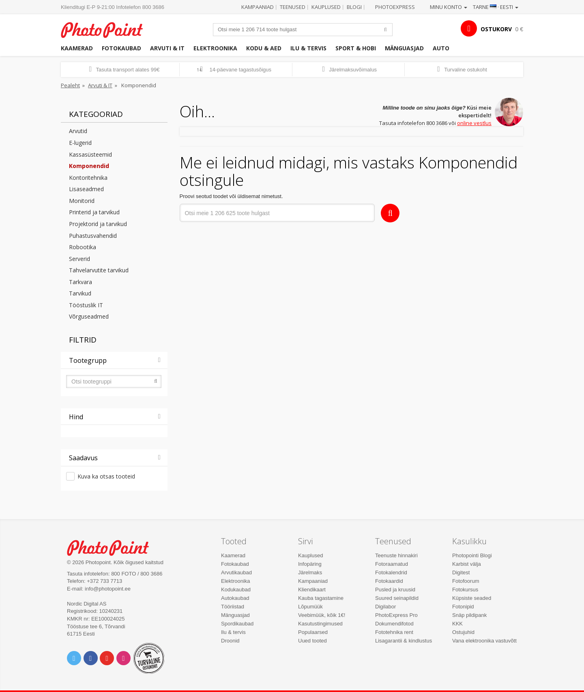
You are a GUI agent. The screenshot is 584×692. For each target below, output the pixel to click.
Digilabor (385, 607)
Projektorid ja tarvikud (98, 224)
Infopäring (310, 564)
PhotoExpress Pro (396, 615)
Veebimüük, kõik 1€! (321, 615)
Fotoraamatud (391, 564)
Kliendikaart (312, 589)
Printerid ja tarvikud (94, 212)
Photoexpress (395, 7)
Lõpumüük (310, 607)
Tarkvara (80, 282)
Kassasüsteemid (90, 154)
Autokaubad (235, 598)
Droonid (230, 641)
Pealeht (70, 85)
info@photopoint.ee (108, 589)
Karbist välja (466, 564)
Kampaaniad (257, 7)
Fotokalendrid (391, 572)
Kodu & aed (263, 48)
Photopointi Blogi (472, 555)
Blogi (354, 7)
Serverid (79, 259)
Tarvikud (80, 293)
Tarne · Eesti (495, 7)
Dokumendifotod (394, 624)
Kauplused (326, 7)
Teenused (292, 7)
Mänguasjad (404, 48)
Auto (441, 48)
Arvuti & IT (167, 48)
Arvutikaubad (236, 572)
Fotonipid (463, 607)
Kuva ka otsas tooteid (106, 476)
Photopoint (107, 29)
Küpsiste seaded (471, 598)
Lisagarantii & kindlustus (403, 641)
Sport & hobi (355, 48)
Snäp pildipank (469, 615)
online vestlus (474, 123)
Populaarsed (313, 632)
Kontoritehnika (88, 177)
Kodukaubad (236, 589)
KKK (457, 624)
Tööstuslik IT (86, 305)
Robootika (82, 247)
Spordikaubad (237, 624)
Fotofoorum (465, 581)
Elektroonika (215, 48)
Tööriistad (232, 607)
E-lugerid (80, 143)
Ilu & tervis (308, 48)
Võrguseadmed (89, 316)
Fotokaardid (389, 581)
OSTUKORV (496, 29)
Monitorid (81, 201)
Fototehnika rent (394, 632)
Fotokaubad (121, 48)
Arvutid (78, 131)
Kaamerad (77, 48)
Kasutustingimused (320, 624)
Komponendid (89, 166)
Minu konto (448, 7)
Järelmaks (310, 572)
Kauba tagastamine (321, 598)
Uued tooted (312, 641)
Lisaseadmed (86, 189)
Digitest (461, 572)
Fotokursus (465, 589)
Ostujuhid (463, 632)
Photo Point (113, 546)
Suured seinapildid (397, 598)
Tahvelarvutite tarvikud (99, 270)
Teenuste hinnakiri (396, 555)
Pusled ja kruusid (395, 589)
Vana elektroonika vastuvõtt (484, 641)
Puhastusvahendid (93, 235)
